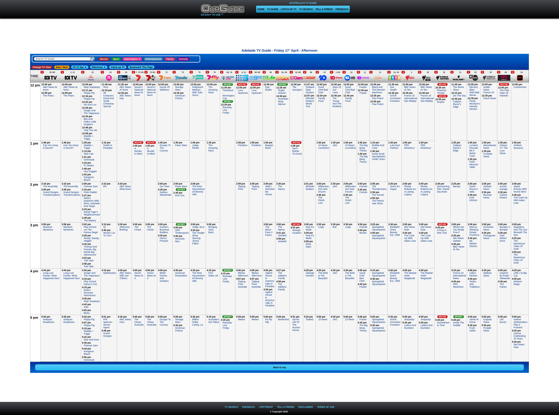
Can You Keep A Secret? (50, 146)
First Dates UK (213, 274)
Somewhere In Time (443, 324)
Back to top (279, 367)
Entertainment (153, 59)
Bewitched (283, 319)
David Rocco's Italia (473, 189)
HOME (260, 9)
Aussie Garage (504, 187)
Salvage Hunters (310, 274)
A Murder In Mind (138, 151)
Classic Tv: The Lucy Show (504, 149)
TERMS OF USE (326, 407)
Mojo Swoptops (92, 87)
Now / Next (62, 67)
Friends (363, 186)
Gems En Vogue (395, 187)
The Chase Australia (138, 322)
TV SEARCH (306, 9)
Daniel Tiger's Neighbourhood (92, 213)
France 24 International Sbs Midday (410, 98)
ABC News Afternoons (125, 187)
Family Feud (321, 99)
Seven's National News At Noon (138, 91)
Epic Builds (268, 88)
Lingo (321, 227)
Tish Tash (89, 260)
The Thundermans (379, 187)
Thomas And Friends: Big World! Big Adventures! (90, 250)
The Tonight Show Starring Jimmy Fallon (198, 238)
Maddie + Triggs (88, 137)
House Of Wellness (165, 88)
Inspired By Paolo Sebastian (505, 276)
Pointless (242, 145)
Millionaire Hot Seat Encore (323, 189)
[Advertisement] (279, 32)
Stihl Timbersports (182, 231)
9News (241, 319)
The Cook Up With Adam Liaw (520, 200)
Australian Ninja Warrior (283, 101)
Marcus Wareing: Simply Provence (474, 231)
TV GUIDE (272, 9)
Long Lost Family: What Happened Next (51, 276)
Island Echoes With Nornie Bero (520, 189)
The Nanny (281, 187)
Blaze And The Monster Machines (378, 90)
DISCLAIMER (305, 407)
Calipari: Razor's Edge (457, 104)
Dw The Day (459, 95)
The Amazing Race (212, 90)
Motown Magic (518, 282)
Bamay (456, 186)
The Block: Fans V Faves (269, 231)
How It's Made (310, 228)
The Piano (48, 95)
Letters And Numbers (410, 326)
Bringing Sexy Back (212, 230)
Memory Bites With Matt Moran (474, 91)
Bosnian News (487, 196)
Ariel (86, 307)
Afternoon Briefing (124, 228)
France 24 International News (459, 276)
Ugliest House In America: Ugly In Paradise (269, 280)
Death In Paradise (107, 146)
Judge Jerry (198, 227)
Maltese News (487, 274)
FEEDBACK (341, 9)
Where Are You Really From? (458, 230)
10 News (322, 319)
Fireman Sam (91, 186)
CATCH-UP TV (289, 9)
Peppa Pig (89, 93)
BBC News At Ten (410, 88)
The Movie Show (458, 88)
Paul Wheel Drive (503, 238)
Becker (363, 232)
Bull (334, 227)
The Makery (90, 220)
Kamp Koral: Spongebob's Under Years (379, 156)
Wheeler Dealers (310, 187)
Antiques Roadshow (48, 320)
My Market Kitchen (473, 244)
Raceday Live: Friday (227, 110)
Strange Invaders (296, 231)
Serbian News (487, 187)
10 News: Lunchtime (323, 146)
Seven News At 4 (138, 276)
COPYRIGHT (266, 407)
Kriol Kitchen (473, 199)
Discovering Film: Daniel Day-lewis (443, 189)
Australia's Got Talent (213, 320)
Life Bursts (503, 320)
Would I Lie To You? (109, 234)
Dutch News (489, 98)
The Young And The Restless (337, 102)
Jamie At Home (473, 320)
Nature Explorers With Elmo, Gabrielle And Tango (92, 202)
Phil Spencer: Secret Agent (108, 323)
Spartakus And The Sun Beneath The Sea (520, 231)
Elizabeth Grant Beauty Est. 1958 (395, 231)
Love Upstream (243, 91)
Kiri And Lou (90, 104)
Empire (440, 102)
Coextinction (520, 87)
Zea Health (393, 88)
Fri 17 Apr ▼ (80, 67)
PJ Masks (89, 165)
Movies (104, 59)
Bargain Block (269, 146)
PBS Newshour (409, 146)
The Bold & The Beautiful (323, 276)
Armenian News (488, 228)
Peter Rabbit (90, 192)
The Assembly (50, 186)
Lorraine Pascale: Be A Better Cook (473, 150)
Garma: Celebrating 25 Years (520, 336)
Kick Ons (179, 195)
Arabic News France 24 (488, 90)
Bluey (87, 313)
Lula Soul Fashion (395, 146)
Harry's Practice (164, 239)
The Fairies (503, 285)
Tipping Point (241, 187)
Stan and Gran (91, 339)
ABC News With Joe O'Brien (125, 276)
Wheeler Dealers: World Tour (310, 102)
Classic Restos (503, 196)
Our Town (165, 186)
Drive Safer (308, 245)
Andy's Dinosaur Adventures (90, 293)
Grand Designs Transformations (51, 193)
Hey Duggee (90, 171)
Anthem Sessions (518, 146)
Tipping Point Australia (242, 284)
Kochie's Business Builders (164, 230)
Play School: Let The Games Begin (91, 230)
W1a (105, 87)
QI (104, 227)
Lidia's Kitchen (473, 274)
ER (104, 186)
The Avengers (297, 88)
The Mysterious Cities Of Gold (519, 245)
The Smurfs (378, 195)
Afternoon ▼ (99, 67)
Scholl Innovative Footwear (395, 98)
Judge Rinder (195, 146)
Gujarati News (487, 320)
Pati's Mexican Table (473, 164)
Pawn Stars (181, 145)
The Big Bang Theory (364, 148)
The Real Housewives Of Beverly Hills (198, 190)
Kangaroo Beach (89, 178)
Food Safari (472, 329)
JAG (335, 145)
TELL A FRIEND (324, 9)
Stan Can (88, 153)
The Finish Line (321, 200)
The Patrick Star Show (378, 202)
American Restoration (181, 274)
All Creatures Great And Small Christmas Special (108, 100)
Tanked (309, 319)
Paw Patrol (377, 98)
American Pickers (180, 97)
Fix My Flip (268, 320)
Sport (116, 59)
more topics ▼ (132, 59)
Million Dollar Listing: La (197, 322)
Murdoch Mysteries (48, 228)
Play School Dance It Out (90, 282)
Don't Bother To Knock (297, 151)
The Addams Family (282, 276)
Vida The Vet (90, 130)
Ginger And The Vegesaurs (91, 111)
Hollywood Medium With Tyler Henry (197, 91)
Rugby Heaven (282, 91)
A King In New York (442, 231)
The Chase (137, 228)
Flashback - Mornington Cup (228, 94)
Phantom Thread (441, 91)
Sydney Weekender (166, 193)
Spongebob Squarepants (378, 228)
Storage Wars (179, 88)
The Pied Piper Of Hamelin (504, 93)
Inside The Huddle (458, 324)
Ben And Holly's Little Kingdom (90, 122)
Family (170, 59)
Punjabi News (487, 329)
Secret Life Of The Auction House (296, 324)
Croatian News (487, 155)
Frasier (363, 87)
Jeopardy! (409, 319)
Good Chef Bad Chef (323, 90)
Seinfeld (282, 235)
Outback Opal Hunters (310, 90)
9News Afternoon (243, 274)
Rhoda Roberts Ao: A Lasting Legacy (410, 190)
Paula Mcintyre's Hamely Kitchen (474, 105)
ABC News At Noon (125, 88)
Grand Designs (107, 334)
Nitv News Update (458, 239)
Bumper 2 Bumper (505, 228)
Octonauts (89, 159)
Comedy (183, 59)
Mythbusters (109, 273)
